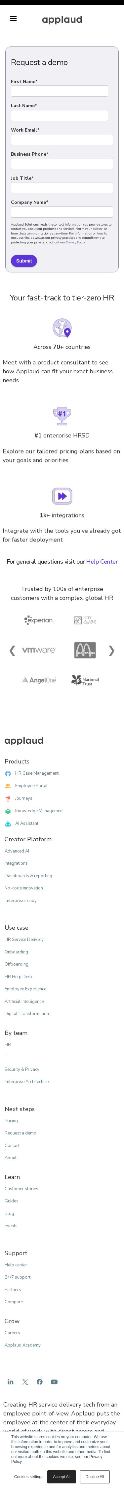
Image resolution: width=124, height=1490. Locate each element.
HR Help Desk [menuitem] (18, 977)
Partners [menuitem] (13, 1290)
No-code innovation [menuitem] (24, 888)
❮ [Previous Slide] (12, 650)
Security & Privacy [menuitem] (22, 1069)
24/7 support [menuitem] (17, 1277)
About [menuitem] (11, 1158)
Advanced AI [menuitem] (17, 851)
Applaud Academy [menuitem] (23, 1345)
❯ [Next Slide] (111, 650)
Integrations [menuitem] (16, 863)
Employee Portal (26, 786)
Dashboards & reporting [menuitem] (28, 876)
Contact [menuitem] (12, 1146)
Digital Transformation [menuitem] (27, 1014)
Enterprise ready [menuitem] (21, 901)
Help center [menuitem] (16, 1265)
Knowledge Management (34, 811)
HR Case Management (32, 773)
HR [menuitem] (8, 1045)
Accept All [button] (61, 1476)
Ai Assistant (21, 824)
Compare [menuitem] (14, 1302)
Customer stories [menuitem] (21, 1189)
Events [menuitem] (11, 1226)
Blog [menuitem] (9, 1214)
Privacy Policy (76, 242)
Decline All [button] (95, 1476)
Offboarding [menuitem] (16, 964)
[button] (13, 18)
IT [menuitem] (7, 1057)
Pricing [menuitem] (11, 1121)
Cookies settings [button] (28, 1476)
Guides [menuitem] (12, 1201)
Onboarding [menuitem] (16, 952)
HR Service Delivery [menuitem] (24, 940)
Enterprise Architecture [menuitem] (27, 1082)
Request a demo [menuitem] (20, 1133)
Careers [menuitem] (12, 1333)
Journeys (18, 798)
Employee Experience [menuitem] (25, 989)
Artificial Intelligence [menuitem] (24, 1002)
